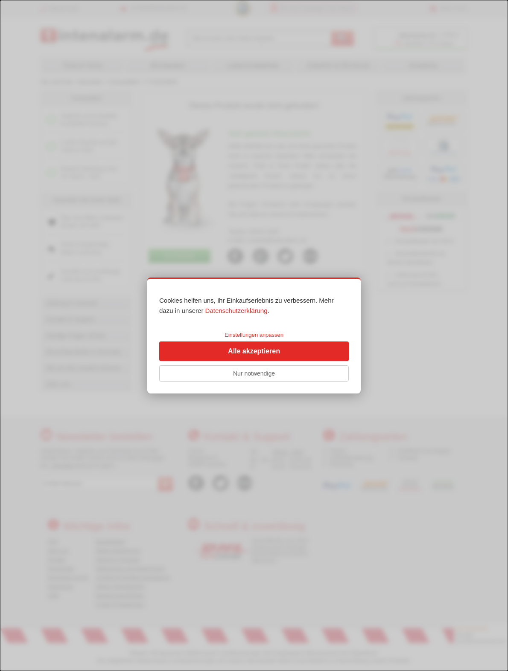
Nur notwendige (254, 373)
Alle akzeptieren (254, 351)
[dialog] (254, 335)
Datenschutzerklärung (236, 310)
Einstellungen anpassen (254, 335)
